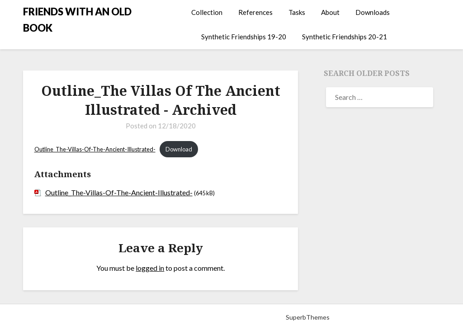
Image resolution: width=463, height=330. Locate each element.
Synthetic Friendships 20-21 (344, 37)
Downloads (372, 12)
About (330, 12)
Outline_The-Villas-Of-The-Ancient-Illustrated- (95, 149)
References (255, 12)
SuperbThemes (308, 317)
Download (178, 149)
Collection (206, 12)
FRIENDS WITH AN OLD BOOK (77, 19)
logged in (150, 268)
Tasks (296, 12)
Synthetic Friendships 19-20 (243, 37)
